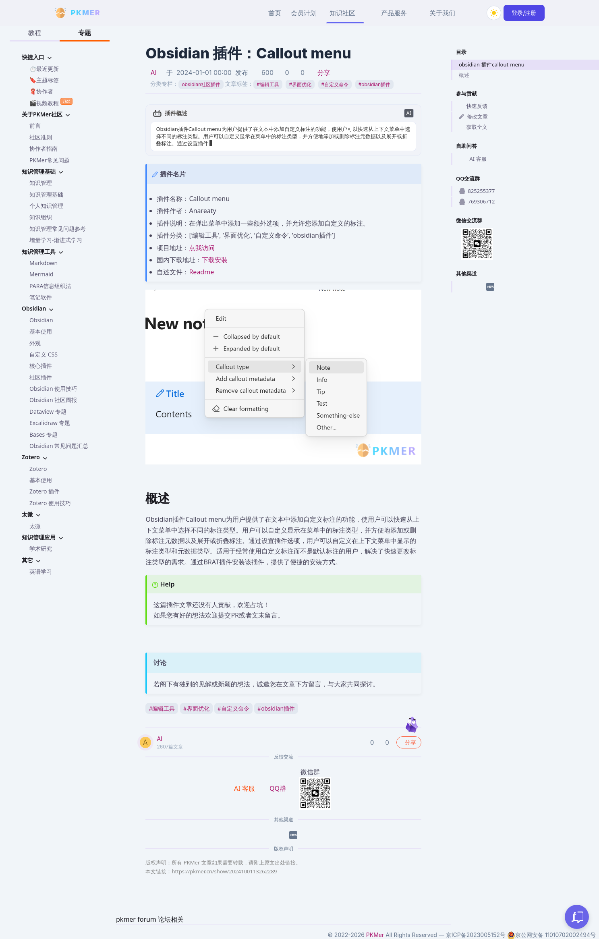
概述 (464, 75)
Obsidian (41, 320)
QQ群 (277, 788)
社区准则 (40, 137)
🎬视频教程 (51, 102)
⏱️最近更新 (44, 69)
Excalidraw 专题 (49, 423)
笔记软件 (40, 297)
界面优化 (300, 84)
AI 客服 (473, 159)
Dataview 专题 (47, 411)
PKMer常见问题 (49, 160)
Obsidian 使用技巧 (53, 388)
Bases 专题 (43, 434)
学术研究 (40, 548)
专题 (84, 32)
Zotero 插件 (44, 491)
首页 (274, 13)
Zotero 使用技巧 (50, 503)
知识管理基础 (46, 194)
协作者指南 (43, 148)
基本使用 (40, 331)
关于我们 (442, 13)
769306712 (477, 201)
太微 (35, 526)
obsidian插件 (374, 84)
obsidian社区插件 (201, 84)
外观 (35, 343)
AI (153, 72)
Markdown (43, 263)
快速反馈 (473, 106)
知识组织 (40, 217)
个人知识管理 (46, 205)
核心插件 (40, 365)
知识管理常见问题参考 (57, 228)
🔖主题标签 (44, 80)
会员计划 (304, 13)
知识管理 (40, 183)
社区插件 (40, 377)
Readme (201, 271)
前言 (35, 125)
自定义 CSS (43, 354)
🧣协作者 (41, 91)
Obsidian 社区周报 (53, 400)
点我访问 (202, 247)
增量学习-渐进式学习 (55, 240)
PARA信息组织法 (50, 286)
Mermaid (41, 274)
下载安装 (215, 259)
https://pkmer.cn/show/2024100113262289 (224, 871)
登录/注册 (524, 12)
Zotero (38, 469)
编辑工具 (268, 84)
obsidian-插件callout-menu (491, 64)
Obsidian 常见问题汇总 (58, 446)
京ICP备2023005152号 (476, 934)
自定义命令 (335, 84)
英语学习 (40, 571)
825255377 (477, 191)
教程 (34, 32)
